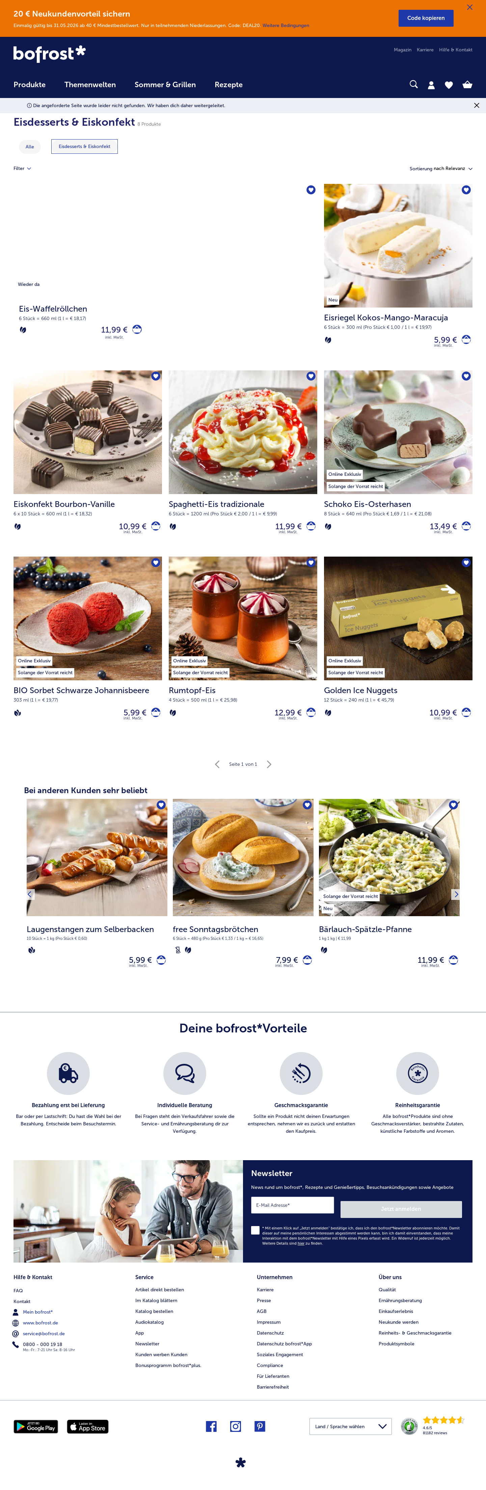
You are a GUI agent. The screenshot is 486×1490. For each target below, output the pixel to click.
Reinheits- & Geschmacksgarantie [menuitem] (415, 1339)
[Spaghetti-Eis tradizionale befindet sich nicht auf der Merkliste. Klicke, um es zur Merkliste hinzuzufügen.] (310, 380)
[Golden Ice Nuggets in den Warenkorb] (464, 720)
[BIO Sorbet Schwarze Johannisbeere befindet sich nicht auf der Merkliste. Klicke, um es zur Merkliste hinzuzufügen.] (154, 569)
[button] (426, 18)
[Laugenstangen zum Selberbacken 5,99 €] (97, 905)
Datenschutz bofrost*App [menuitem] (284, 1349)
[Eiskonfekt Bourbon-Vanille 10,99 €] (88, 468)
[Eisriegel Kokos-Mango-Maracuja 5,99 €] (398, 278)
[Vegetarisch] (23, 331)
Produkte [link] (30, 85)
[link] (82, 54)
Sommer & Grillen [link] (165, 85)
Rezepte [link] (229, 85)
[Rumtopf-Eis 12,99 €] (243, 657)
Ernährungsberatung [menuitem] (400, 1306)
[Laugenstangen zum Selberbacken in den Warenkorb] (159, 970)
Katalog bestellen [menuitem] (154, 1317)
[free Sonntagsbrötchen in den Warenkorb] (305, 970)
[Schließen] (470, 7)
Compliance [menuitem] (270, 1371)
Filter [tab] (26, 168)
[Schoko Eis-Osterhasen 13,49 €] (398, 468)
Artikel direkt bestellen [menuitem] (159, 1295)
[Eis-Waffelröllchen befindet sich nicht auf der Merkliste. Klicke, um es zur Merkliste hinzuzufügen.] (310, 191)
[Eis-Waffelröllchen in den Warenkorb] (135, 331)
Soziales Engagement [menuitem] (280, 1360)
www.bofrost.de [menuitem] (36, 1327)
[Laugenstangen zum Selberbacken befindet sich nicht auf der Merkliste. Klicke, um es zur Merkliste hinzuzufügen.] (160, 815)
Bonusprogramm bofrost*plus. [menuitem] (168, 1371)
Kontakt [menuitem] (22, 1306)
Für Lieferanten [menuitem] (273, 1382)
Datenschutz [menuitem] (270, 1339)
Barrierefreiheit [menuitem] (273, 1393)
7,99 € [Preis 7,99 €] (283, 970)
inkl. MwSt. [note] (138, 978)
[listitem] (351, 904)
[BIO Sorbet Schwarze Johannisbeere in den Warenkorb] (153, 720)
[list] (243, 1105)
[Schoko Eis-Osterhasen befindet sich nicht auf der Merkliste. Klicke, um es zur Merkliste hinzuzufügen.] (465, 380)
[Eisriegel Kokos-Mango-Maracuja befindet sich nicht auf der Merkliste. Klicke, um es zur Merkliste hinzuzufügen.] (465, 191)
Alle (30, 147)
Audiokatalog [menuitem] (149, 1328)
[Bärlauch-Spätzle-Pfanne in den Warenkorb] (451, 970)
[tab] (431, 85)
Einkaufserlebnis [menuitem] (396, 1317)
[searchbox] (266, 84)
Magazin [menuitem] (402, 50)
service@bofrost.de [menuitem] (39, 1338)
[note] (97, 948)
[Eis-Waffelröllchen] (165, 278)
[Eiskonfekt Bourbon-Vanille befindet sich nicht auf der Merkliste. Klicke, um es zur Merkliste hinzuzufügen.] (154, 380)
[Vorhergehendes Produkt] (31, 905)
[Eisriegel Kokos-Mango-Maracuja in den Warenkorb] (464, 341)
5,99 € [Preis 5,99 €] (441, 341)
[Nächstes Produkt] (455, 905)
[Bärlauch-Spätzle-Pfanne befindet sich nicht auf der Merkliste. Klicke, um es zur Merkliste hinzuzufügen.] (452, 815)
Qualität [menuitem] (387, 1295)
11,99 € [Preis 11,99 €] (111, 331)
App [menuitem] (139, 1339)
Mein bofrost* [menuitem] (33, 1317)
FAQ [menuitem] (18, 1295)
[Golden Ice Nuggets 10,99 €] (398, 657)
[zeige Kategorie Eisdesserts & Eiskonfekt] (84, 146)
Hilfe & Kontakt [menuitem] (456, 50)
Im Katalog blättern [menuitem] (156, 1306)
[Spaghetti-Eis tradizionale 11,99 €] (243, 468)
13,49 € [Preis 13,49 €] (439, 531)
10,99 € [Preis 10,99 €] (128, 531)
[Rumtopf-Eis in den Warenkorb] (309, 720)
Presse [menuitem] (264, 1306)
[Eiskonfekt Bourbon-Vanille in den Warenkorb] (153, 531)
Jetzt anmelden (433, 1217)
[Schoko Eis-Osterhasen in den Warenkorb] (464, 531)
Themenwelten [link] (90, 85)
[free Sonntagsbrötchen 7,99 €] (243, 905)
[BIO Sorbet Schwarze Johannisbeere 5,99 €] (88, 657)
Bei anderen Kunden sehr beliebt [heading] (85, 799)
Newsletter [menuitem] (147, 1349)
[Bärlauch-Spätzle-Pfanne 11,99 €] (389, 905)
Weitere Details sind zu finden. (292, 1251)
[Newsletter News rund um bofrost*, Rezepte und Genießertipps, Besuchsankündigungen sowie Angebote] (358, 1221)
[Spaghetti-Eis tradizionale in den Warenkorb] (309, 531)
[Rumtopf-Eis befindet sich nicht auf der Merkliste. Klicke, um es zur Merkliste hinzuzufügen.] (310, 569)
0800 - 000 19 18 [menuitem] (38, 1349)
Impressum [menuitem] (269, 1328)
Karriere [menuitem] (425, 50)
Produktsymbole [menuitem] (396, 1349)
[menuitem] (30, 88)
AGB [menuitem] (262, 1317)
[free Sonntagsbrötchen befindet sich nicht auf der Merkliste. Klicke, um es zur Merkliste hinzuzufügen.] (306, 815)
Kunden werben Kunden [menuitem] (161, 1360)
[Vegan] (18, 720)
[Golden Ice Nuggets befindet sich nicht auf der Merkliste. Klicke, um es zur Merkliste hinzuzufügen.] (465, 569)
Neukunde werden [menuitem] (398, 1328)
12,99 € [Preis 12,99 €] (284, 720)
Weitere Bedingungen (286, 25)
